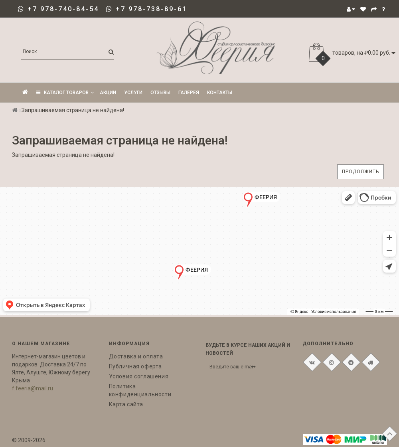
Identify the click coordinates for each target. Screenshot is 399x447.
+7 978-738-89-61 (151, 9)
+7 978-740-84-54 (63, 9)
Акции (108, 92)
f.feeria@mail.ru (32, 388)
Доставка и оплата (136, 356)
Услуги (133, 92)
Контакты (219, 92)
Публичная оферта (135, 366)
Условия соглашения (139, 376)
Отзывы (160, 92)
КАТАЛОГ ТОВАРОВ (65, 92)
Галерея (188, 92)
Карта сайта (126, 404)
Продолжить (360, 171)
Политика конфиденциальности (140, 390)
